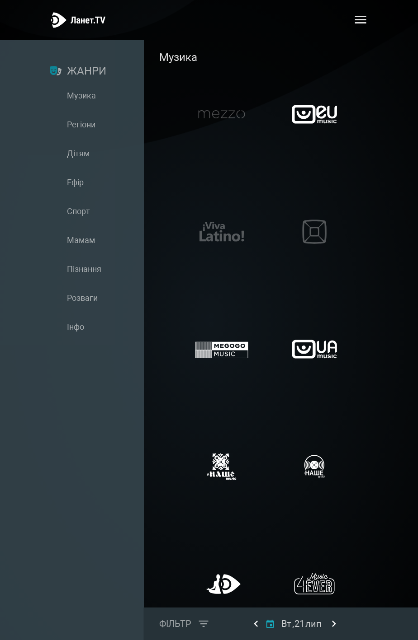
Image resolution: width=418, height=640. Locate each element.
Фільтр (175, 623)
